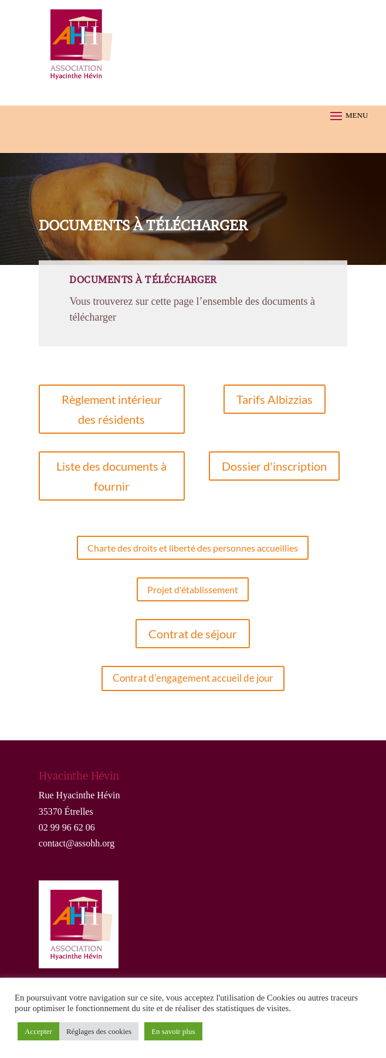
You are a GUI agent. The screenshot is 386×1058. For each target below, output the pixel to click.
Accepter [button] (38, 1031)
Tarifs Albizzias (274, 399)
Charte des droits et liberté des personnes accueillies (192, 547)
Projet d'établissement (192, 589)
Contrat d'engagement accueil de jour (193, 678)
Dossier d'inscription (274, 466)
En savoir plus (173, 1031)
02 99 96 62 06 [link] (67, 827)
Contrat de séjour (192, 634)
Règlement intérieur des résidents (112, 409)
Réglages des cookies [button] (98, 1031)
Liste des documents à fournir (111, 476)
